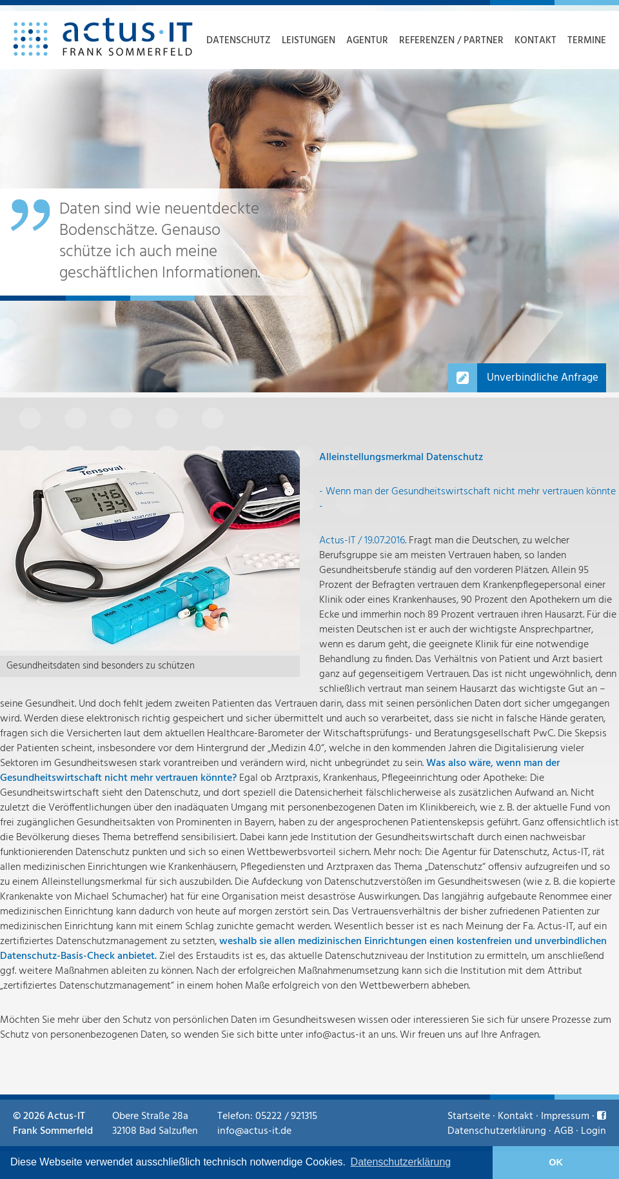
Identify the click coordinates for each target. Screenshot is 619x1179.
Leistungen (308, 40)
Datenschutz (238, 40)
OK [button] (556, 1162)
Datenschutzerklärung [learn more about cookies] (401, 1161)
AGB (563, 1131)
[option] (309, 198)
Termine (586, 40)
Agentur (367, 40)
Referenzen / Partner (451, 40)
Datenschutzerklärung (496, 1131)
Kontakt (535, 40)
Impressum (565, 1116)
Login (593, 1131)
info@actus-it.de (254, 1131)
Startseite (468, 1116)
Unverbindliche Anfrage (542, 378)
